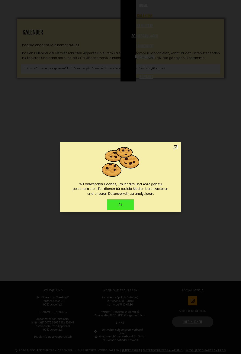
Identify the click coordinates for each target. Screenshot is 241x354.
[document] (120, 177)
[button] (175, 147)
